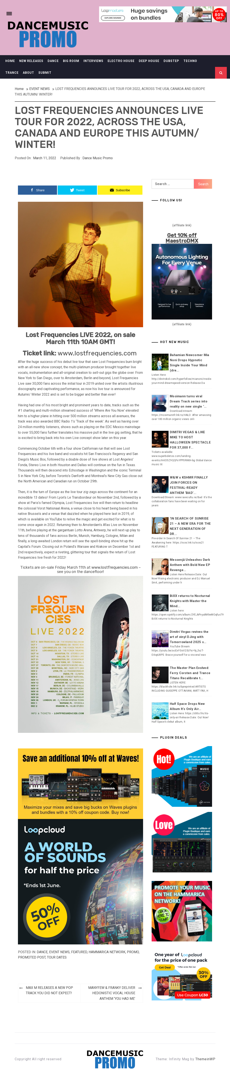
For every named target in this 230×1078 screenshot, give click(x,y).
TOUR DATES (57, 957)
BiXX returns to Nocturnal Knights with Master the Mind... (190, 601)
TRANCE (12, 72)
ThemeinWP (205, 1059)
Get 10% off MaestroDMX (182, 238)
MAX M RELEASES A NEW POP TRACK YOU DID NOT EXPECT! (49, 990)
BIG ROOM (71, 61)
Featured (79, 952)
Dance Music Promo (97, 158)
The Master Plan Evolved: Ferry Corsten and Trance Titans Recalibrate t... (190, 673)
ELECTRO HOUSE (121, 61)
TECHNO (190, 61)
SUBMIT (44, 72)
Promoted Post (31, 957)
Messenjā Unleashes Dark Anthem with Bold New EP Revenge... (190, 565)
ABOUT (28, 72)
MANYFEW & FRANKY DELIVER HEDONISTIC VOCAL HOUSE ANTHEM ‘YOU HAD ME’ (111, 993)
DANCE (53, 61)
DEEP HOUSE (149, 61)
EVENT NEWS (59, 952)
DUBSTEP (171, 61)
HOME (10, 61)
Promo (133, 952)
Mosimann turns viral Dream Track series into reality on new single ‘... (188, 401)
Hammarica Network (107, 952)
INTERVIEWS (93, 61)
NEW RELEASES (31, 61)
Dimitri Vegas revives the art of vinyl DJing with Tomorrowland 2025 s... (189, 637)
